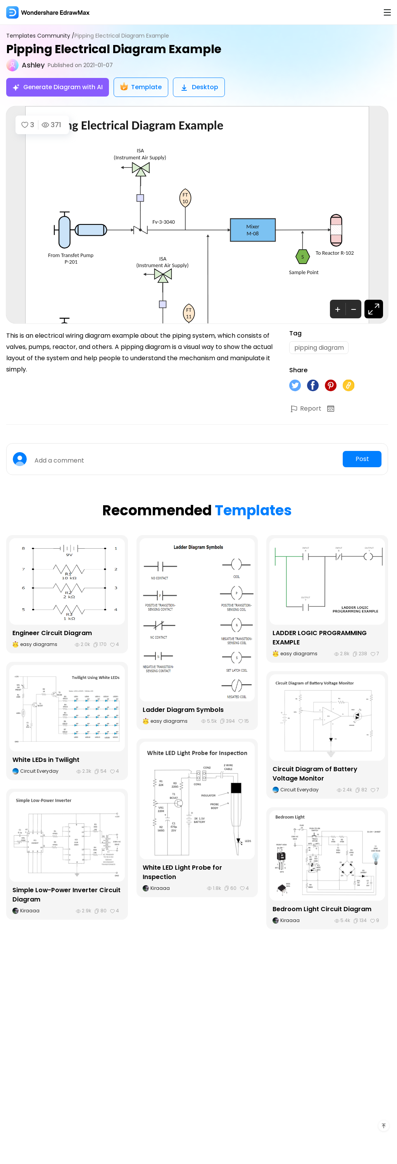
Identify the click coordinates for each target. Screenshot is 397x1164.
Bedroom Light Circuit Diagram (322, 909)
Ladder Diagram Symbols (183, 710)
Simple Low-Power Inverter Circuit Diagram (66, 895)
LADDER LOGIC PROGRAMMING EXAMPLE (320, 638)
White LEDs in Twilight (46, 760)
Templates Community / (40, 36)
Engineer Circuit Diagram (52, 633)
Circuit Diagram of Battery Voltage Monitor (315, 774)
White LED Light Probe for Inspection (182, 873)
